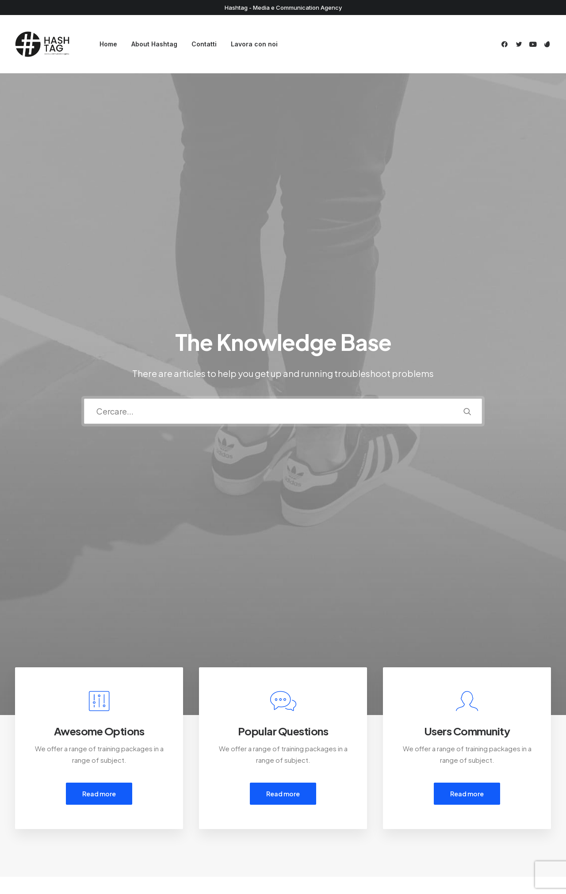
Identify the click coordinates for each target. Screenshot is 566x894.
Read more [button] (99, 370)
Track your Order (325, 817)
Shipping (312, 805)
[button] (506, 44)
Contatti (204, 44)
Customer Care (181, 782)
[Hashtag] (42, 44)
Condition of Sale (184, 829)
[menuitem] (108, 44)
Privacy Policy (178, 805)
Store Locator (320, 829)
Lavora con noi (254, 44)
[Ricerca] (283, 199)
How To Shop (319, 794)
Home (108, 44)
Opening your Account (334, 782)
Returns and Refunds (189, 794)
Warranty (170, 840)
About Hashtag (154, 44)
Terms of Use (178, 817)
